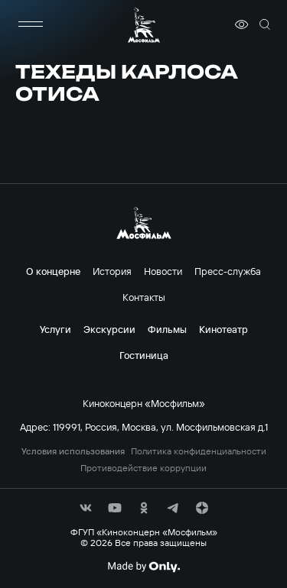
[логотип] (144, 25)
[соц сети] (86, 508)
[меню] (30, 24)
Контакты (143, 297)
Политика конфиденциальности (198, 451)
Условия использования (73, 451)
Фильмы (167, 329)
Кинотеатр (223, 329)
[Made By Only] (143, 567)
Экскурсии (109, 329)
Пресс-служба (227, 271)
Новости (163, 271)
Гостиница (143, 355)
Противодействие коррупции (143, 468)
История (112, 271)
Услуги (55, 329)
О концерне (53, 271)
